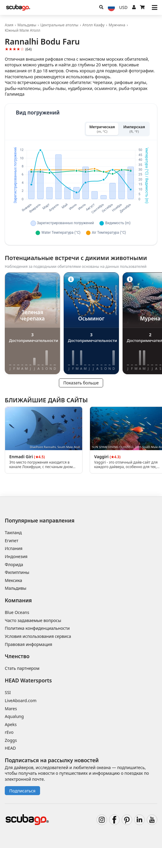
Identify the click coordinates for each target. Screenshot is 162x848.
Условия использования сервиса (38, 636)
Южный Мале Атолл (22, 30)
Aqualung (14, 716)
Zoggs (11, 740)
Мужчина (116, 24)
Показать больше (81, 383)
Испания (13, 548)
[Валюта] (123, 7)
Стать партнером (22, 668)
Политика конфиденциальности (37, 628)
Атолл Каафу (93, 24)
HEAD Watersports (28, 680)
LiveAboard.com (20, 700)
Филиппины (17, 572)
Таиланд (13, 532)
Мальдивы (26, 24)
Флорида (14, 564)
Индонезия (16, 556)
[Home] (18, 7)
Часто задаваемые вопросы (33, 620)
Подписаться (22, 791)
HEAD (10, 748)
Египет (11, 540)
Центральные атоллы (59, 24)
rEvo (9, 732)
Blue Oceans (17, 612)
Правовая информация (28, 644)
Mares (11, 708)
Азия (9, 24)
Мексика (13, 580)
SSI (8, 692)
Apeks (11, 724)
